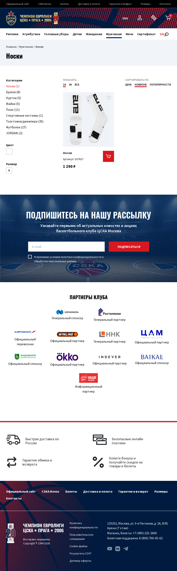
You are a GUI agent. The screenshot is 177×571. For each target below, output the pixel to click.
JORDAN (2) (14, 133)
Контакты (165, 4)
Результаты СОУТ (80, 553)
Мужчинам (114, 34)
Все (77, 84)
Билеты (64, 4)
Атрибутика (31, 34)
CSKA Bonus (44, 4)
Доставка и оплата (89, 4)
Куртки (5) (13, 98)
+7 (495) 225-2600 (145, 533)
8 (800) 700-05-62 (151, 538)
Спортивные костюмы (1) (24, 115)
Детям (77, 34)
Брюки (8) (13, 92)
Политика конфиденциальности (84, 525)
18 (64, 84)
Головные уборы (56, 34)
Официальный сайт (17, 4)
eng (125, 18)
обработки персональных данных (55, 261)
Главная (11, 47)
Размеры (146, 4)
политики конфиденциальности (81, 257)
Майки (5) (13, 104)
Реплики (12, 34)
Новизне (141, 84)
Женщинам (94, 34)
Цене (128, 84)
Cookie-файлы (78, 546)
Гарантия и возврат (120, 4)
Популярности (160, 84)
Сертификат (146, 34)
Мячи (129, 34)
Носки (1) (12, 86)
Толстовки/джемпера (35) (24, 121)
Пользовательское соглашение (81, 537)
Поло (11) (13, 110)
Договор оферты (80, 561)
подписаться (129, 247)
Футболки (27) (16, 127)
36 (70, 84)
